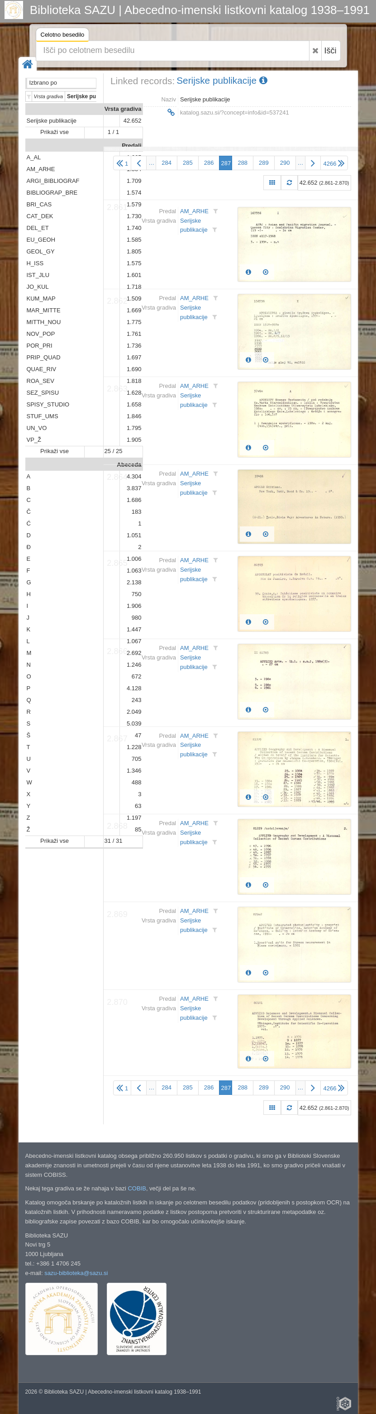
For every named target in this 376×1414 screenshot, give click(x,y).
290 (285, 162)
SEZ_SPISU (43, 392)
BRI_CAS (39, 204)
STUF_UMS (42, 416)
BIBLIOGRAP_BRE (52, 192)
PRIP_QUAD (44, 357)
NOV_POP (41, 333)
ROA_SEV (40, 380)
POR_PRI (39, 345)
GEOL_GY (41, 251)
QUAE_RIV (42, 369)
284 (166, 162)
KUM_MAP (41, 298)
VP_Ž (34, 439)
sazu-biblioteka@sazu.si (76, 1273)
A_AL (34, 157)
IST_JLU (38, 275)
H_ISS (35, 263)
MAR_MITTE (44, 310)
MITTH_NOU (44, 322)
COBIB (137, 1188)
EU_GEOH (41, 239)
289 (264, 162)
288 (242, 162)
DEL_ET (38, 228)
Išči (330, 50)
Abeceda (129, 464)
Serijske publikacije (52, 120)
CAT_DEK (40, 216)
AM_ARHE (41, 169)
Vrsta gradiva (123, 108)
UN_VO (37, 428)
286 (209, 162)
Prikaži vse (54, 132)
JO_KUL (38, 286)
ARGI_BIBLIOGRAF (53, 180)
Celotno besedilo (62, 36)
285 (188, 162)
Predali (131, 145)
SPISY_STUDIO (48, 404)
